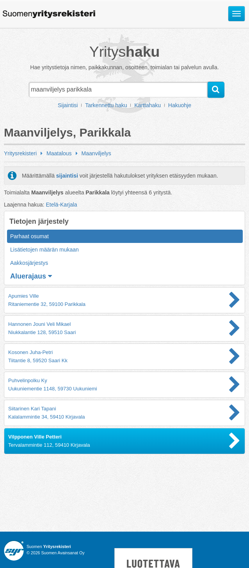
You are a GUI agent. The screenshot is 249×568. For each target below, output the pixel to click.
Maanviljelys (96, 153)
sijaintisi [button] (67, 176)
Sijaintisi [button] (68, 105)
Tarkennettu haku (106, 105)
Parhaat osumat (29, 236)
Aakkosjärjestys (29, 263)
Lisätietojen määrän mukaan (44, 249)
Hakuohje (179, 105)
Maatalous (59, 153)
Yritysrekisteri (20, 153)
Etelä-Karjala (61, 204)
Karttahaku (147, 105)
